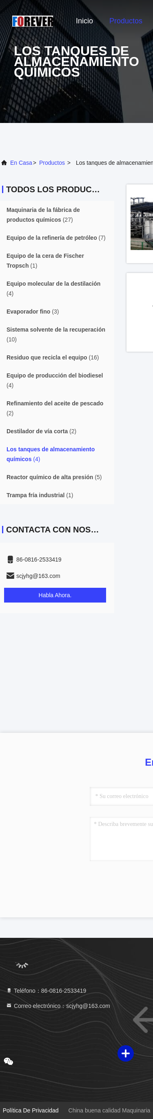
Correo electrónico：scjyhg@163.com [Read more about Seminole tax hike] (58, 1006)
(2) (55, 408)
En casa (21, 162)
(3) (33, 311)
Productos (125, 21)
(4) (53, 288)
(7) (56, 237)
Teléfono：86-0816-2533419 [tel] (46, 990)
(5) (54, 477)
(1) (45, 260)
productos (52, 162)
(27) (43, 215)
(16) (53, 357)
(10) (56, 334)
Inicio (84, 21)
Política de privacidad (31, 1110)
